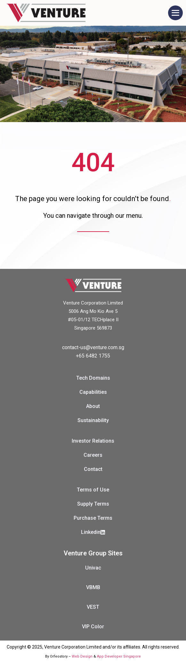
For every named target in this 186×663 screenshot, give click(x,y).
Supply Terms (93, 504)
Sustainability (93, 420)
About (93, 406)
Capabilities (93, 392)
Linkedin (93, 532)
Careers (93, 455)
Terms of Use (93, 490)
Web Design (82, 656)
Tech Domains (93, 378)
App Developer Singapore (119, 656)
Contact (93, 469)
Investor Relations (93, 441)
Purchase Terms (93, 518)
